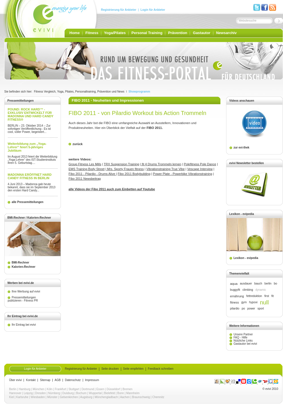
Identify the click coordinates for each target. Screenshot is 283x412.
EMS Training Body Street (87, 169)
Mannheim (133, 393)
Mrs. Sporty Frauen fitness (125, 169)
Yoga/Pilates (115, 33)
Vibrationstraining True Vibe (165, 169)
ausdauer (246, 283)
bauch (258, 283)
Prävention (177, 33)
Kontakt (31, 380)
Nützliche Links (243, 340)
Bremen (128, 389)
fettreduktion (254, 296)
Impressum (92, 380)
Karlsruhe (22, 397)
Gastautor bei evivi (245, 343)
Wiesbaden (38, 397)
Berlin (12, 389)
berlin (268, 283)
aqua (233, 284)
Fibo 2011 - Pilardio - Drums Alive (92, 173)
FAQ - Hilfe (240, 337)
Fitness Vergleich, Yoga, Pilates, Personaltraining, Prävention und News (79, 91)
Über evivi (15, 380)
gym (244, 302)
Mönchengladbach (106, 397)
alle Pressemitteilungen (28, 202)
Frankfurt (60, 389)
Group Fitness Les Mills (85, 164)
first (267, 296)
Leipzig (28, 393)
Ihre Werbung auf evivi (26, 291)
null (264, 302)
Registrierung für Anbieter (118, 10)
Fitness (91, 33)
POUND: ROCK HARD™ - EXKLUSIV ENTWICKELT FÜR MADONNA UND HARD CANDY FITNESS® (30, 114)
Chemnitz (158, 397)
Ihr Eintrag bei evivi (24, 324)
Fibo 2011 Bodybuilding (134, 173)
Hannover (15, 393)
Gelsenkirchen (69, 397)
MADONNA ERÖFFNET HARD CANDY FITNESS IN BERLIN (29, 176)
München (38, 389)
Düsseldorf (113, 389)
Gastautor (201, 33)
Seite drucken (110, 368)
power (251, 308)
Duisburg (68, 393)
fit (272, 296)
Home (74, 33)
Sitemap (45, 380)
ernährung (237, 296)
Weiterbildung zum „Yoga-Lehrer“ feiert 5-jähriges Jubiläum (27, 147)
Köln (49, 389)
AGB (58, 380)
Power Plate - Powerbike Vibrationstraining (182, 173)
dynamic (260, 289)
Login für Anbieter (153, 10)
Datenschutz (73, 380)
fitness (234, 302)
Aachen (125, 397)
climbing (247, 289)
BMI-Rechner (20, 262)
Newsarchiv (226, 33)
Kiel (11, 397)
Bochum (81, 393)
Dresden (40, 393)
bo (275, 283)
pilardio (234, 308)
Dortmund (88, 389)
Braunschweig (141, 397)
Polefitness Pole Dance (200, 164)
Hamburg (24, 389)
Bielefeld (109, 393)
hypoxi (253, 302)
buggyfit (235, 289)
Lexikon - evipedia (246, 258)
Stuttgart (74, 389)
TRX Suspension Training (121, 164)
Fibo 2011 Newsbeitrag (85, 178)
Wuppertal (95, 393)
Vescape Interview (199, 169)
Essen (100, 389)
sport (260, 308)
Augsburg (86, 397)
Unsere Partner (243, 334)
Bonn (120, 393)
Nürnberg (54, 393)
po (243, 308)
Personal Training (146, 33)
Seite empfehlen (133, 368)
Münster (52, 397)
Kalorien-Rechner (23, 266)
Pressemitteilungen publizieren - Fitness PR (23, 299)
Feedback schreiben (160, 368)
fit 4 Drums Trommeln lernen (161, 164)
